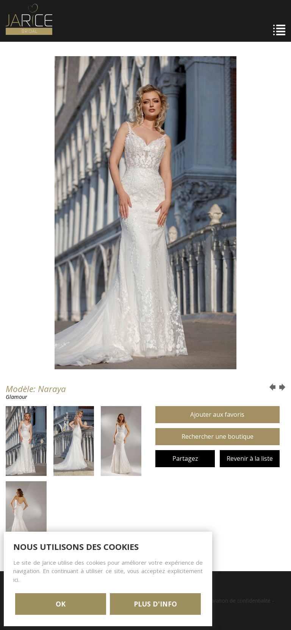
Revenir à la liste (250, 458)
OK (61, 603)
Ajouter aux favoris (217, 414)
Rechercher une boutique (217, 436)
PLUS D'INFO (155, 603)
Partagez (185, 458)
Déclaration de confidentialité (236, 600)
